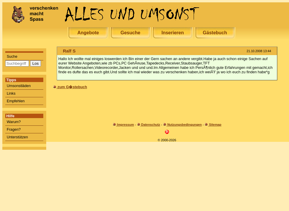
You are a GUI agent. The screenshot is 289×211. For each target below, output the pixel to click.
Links (11, 93)
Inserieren (172, 32)
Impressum (125, 124)
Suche (12, 56)
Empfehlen (16, 101)
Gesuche (130, 32)
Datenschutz (150, 124)
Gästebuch (215, 32)
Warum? (14, 122)
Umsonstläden (19, 86)
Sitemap (215, 124)
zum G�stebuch (72, 87)
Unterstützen (17, 137)
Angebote (88, 32)
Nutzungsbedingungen (184, 124)
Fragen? (14, 129)
